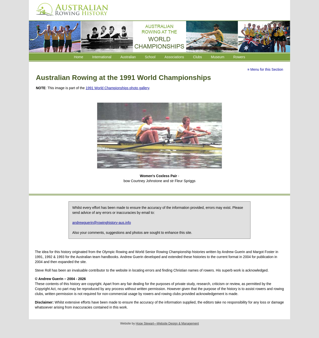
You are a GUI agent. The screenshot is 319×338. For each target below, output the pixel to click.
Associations (174, 57)
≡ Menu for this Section (265, 69)
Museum (217, 57)
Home (78, 57)
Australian (128, 57)
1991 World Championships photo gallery (117, 88)
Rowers (239, 57)
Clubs (197, 57)
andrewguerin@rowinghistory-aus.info (101, 223)
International (101, 57)
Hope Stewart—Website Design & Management (167, 323)
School (150, 57)
